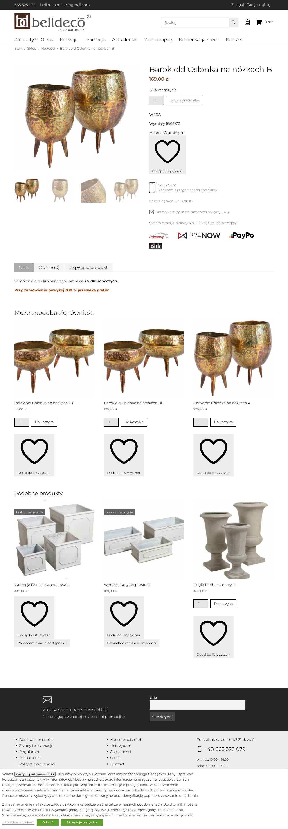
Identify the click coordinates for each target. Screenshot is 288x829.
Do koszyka (44, 422)
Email (154, 697)
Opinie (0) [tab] (49, 267)
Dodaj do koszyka (184, 100)
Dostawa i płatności (36, 739)
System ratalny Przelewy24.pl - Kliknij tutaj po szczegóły (192, 223)
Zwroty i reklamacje (36, 746)
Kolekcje (69, 39)
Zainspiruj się (158, 39)
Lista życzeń (120, 746)
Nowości (48, 48)
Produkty (24, 39)
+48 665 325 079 (224, 749)
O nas (47, 39)
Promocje (95, 39)
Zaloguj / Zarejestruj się (250, 4)
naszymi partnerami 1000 (35, 774)
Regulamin (29, 752)
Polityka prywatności (37, 764)
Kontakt (234, 39)
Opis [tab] (24, 267)
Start (18, 48)
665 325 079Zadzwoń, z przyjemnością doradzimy (183, 189)
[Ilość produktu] (156, 100)
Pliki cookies (30, 758)
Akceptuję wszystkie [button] (82, 822)
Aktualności (124, 39)
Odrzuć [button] (47, 822)
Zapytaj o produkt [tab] (89, 267)
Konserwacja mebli (199, 39)
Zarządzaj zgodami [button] (18, 822)
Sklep (31, 48)
